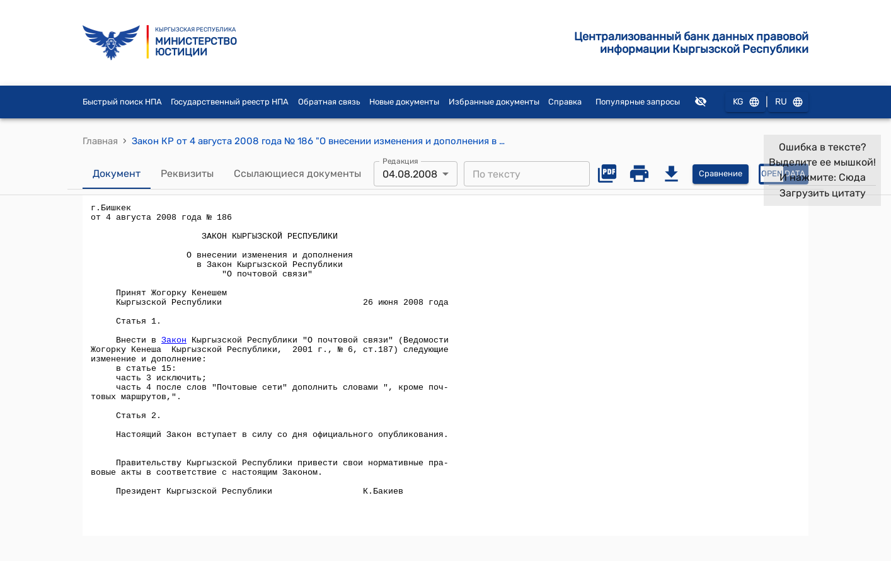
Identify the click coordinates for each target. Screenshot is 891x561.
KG (745, 102)
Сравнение (721, 174)
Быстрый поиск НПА (122, 101)
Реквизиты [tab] (187, 174)
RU (788, 102)
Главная (100, 141)
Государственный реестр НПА (230, 101)
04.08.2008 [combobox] (409, 174)
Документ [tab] (117, 174)
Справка (565, 101)
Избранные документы (494, 101)
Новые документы (404, 101)
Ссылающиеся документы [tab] (297, 174)
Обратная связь (329, 101)
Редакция (400, 161)
